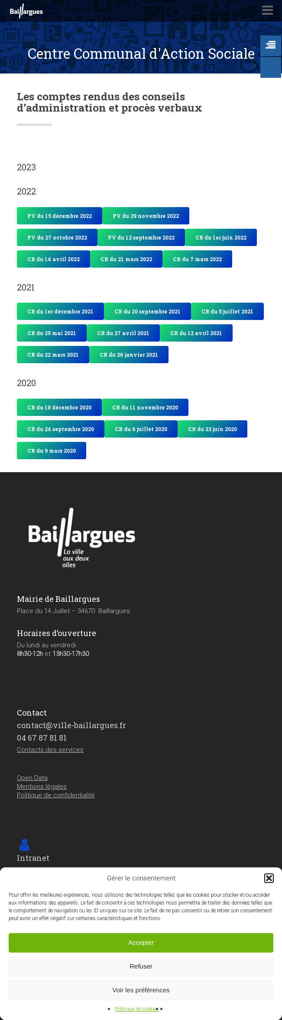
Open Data (32, 778)
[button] (269, 878)
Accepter (141, 942)
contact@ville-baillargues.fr (71, 725)
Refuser (141, 966)
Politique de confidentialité (56, 795)
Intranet (33, 858)
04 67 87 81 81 (42, 737)
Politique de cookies (137, 1009)
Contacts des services (50, 750)
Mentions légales (42, 786)
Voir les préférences (141, 990)
